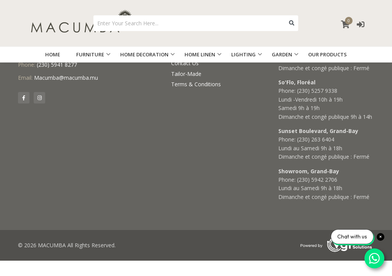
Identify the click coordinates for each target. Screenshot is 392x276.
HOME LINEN (200, 54)
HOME (52, 54)
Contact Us (185, 63)
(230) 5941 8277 (57, 64)
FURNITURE (90, 54)
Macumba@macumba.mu (66, 77)
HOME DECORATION (144, 54)
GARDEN (282, 54)
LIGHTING (243, 54)
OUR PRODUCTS (327, 54)
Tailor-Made (186, 73)
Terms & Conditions (196, 84)
